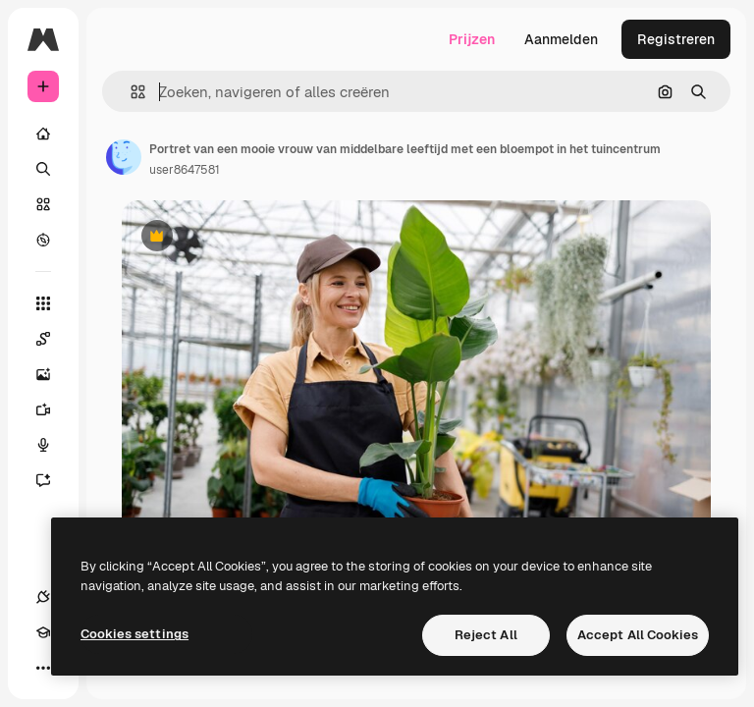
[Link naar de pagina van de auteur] (123, 157)
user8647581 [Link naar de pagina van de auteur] (184, 170)
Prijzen (472, 39)
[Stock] (43, 204)
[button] (130, 91)
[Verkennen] (43, 239)
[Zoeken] (43, 169)
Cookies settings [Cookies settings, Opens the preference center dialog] (134, 633)
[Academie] (43, 632)
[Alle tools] (43, 303)
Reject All (486, 634)
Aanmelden (561, 39)
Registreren (676, 39)
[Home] (43, 133)
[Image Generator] (53, 374)
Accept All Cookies (637, 634)
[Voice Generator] (53, 445)
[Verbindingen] (43, 597)
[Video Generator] (53, 409)
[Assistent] (53, 480)
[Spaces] (53, 338)
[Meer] (43, 667)
